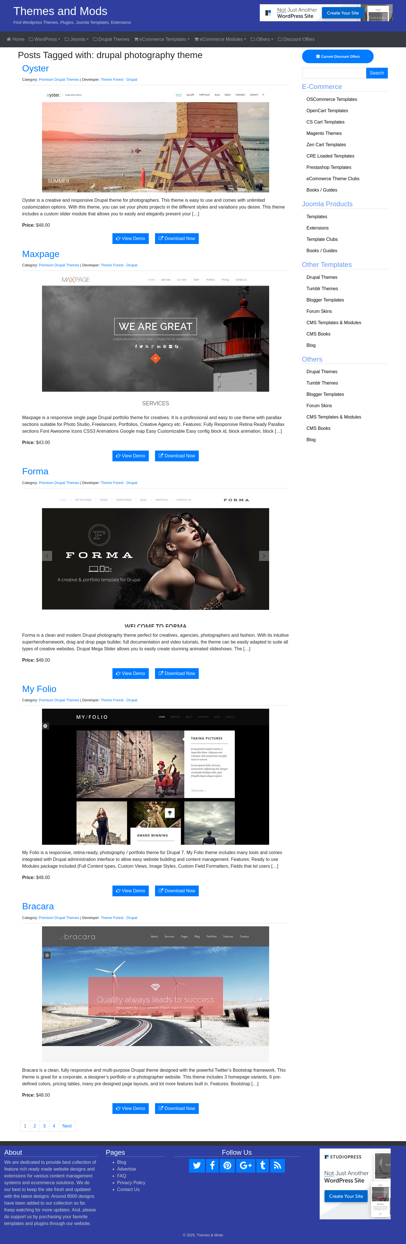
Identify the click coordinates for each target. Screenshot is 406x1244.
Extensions (318, 228)
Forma (35, 471)
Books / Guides (322, 190)
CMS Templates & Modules (334, 322)
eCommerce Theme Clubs (333, 178)
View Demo (130, 238)
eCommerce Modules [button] (218, 39)
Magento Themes (324, 133)
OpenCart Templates (327, 110)
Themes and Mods (60, 11)
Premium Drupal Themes (59, 79)
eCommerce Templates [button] (160, 39)
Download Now (177, 238)
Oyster (35, 68)
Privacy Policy (131, 1182)
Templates (317, 216)
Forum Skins (319, 311)
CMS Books (318, 334)
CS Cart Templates (326, 122)
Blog (311, 345)
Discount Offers (296, 39)
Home (15, 39)
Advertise (126, 1169)
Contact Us (128, 1189)
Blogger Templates (325, 300)
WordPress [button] (43, 39)
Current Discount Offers (338, 57)
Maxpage (41, 254)
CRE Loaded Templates (331, 156)
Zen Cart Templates (326, 144)
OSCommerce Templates (332, 99)
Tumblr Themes (322, 288)
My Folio (39, 689)
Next (67, 1126)
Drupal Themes (111, 39)
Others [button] (260, 39)
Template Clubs (322, 239)
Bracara (38, 906)
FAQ (121, 1175)
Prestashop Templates (329, 167)
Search (377, 73)
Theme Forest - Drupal (119, 79)
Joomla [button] (75, 39)
